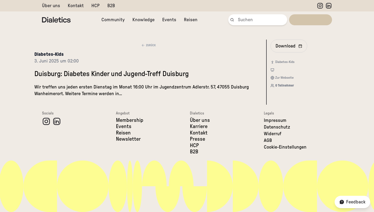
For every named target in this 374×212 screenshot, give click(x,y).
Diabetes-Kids (49, 54)
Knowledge (143, 19)
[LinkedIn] (328, 5)
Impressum (275, 120)
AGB (268, 140)
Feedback (352, 202)
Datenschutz (277, 127)
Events (169, 19)
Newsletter (128, 139)
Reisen (190, 19)
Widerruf (272, 133)
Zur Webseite (284, 77)
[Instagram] (320, 5)
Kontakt (76, 5)
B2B (111, 5)
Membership (129, 120)
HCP (95, 5)
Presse (197, 139)
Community (113, 19)
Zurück (148, 45)
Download (288, 46)
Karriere (199, 126)
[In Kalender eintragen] (288, 46)
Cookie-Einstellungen (285, 147)
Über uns (51, 5)
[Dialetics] (56, 20)
